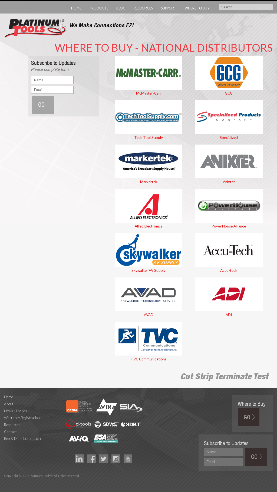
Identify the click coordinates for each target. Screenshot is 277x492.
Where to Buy (196, 8)
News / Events (15, 411)
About (9, 404)
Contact (10, 432)
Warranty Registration (22, 418)
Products (99, 8)
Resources (143, 8)
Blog (121, 8)
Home (76, 8)
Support (168, 8)
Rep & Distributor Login (22, 438)
